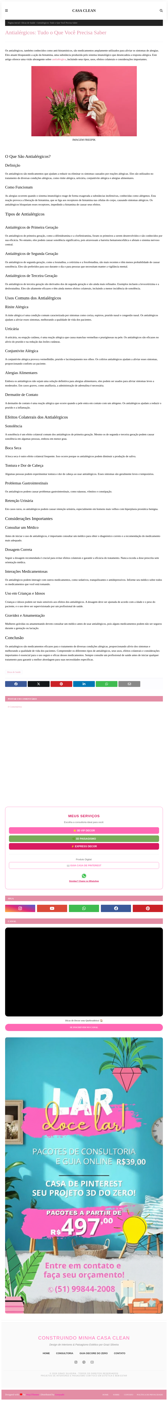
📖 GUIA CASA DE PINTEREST (84, 865)
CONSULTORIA (64, 1353)
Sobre (116, 1395)
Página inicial (14, 23)
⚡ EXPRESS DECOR (84, 846)
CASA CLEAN (84, 11)
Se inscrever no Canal (84, 1027)
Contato (128, 1395)
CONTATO (119, 1353)
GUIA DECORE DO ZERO (94, 1353)
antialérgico (59, 59)
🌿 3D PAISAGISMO (84, 838)
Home (105, 1395)
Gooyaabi (59, 1394)
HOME (46, 1353)
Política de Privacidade (150, 1395)
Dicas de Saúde (28, 23)
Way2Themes (32, 1394)
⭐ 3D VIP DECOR (84, 830)
